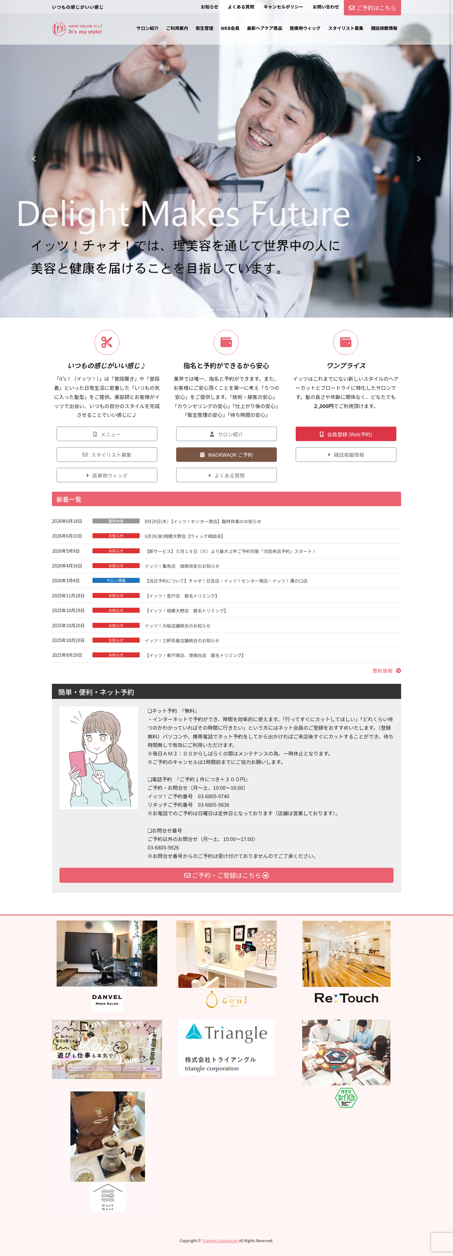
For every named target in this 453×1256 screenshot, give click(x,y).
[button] (34, 159)
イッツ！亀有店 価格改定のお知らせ (182, 566)
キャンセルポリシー (283, 6)
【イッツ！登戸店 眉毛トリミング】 (182, 596)
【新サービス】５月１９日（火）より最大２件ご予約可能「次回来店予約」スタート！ (230, 551)
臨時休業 (116, 520)
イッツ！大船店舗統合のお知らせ (178, 625)
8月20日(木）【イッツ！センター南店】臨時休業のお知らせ (203, 521)
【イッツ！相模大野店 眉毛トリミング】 (186, 610)
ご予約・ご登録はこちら (226, 875)
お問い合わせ (326, 6)
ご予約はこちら (372, 7)
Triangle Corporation (220, 1240)
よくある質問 (241, 6)
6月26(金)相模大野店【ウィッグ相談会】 (185, 536)
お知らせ (209, 6)
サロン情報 (116, 580)
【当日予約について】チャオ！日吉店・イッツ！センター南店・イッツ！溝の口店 (226, 581)
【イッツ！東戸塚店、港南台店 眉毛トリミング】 (195, 655)
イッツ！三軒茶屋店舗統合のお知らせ (182, 640)
